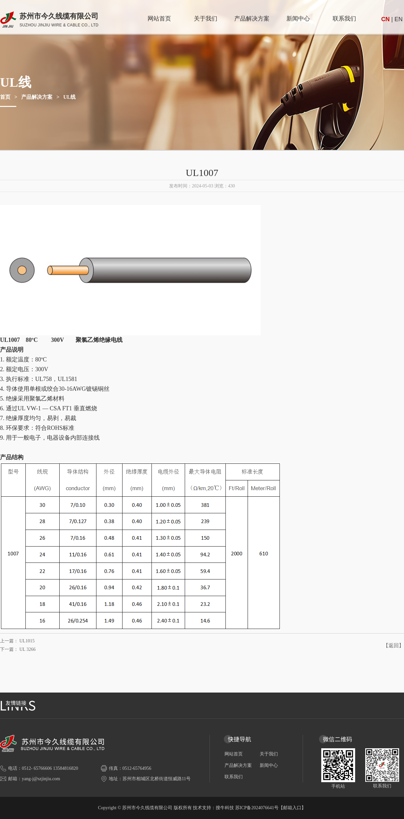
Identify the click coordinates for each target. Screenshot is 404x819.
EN (399, 19)
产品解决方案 (251, 18)
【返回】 (393, 645)
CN (385, 19)
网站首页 (159, 18)
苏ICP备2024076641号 (257, 807)
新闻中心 (298, 18)
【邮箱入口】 (292, 807)
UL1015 (27, 640)
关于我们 (205, 18)
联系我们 (344, 18)
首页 (5, 97)
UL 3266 (28, 649)
